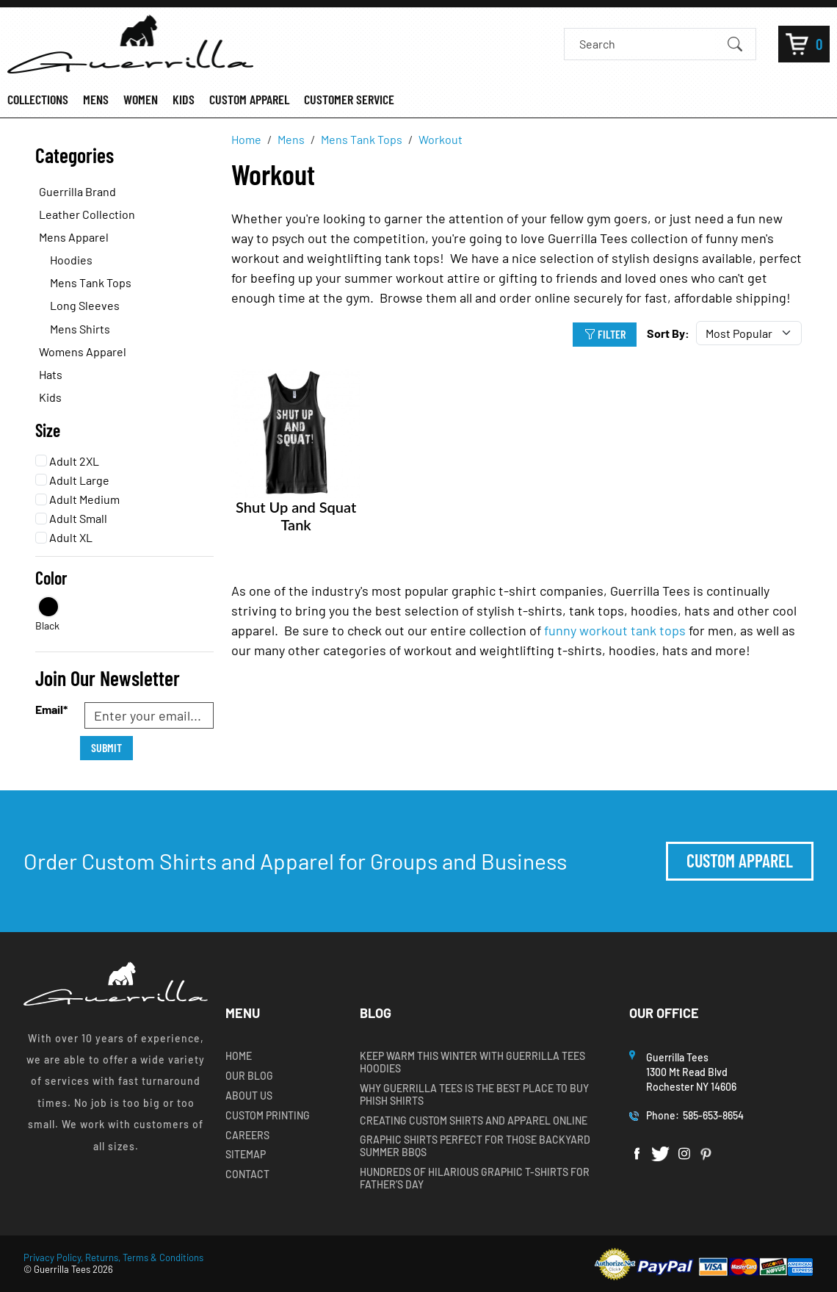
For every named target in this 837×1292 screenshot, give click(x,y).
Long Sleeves (85, 305)
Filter (605, 334)
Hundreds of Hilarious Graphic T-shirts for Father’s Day (475, 1178)
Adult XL (64, 537)
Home (238, 1056)
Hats (50, 374)
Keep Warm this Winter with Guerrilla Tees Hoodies (472, 1062)
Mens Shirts (80, 329)
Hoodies (71, 260)
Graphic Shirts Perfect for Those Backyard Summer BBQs (475, 1146)
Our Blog (249, 1076)
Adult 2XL (67, 461)
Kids (50, 397)
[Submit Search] (735, 43)
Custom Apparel (739, 860)
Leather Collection (87, 214)
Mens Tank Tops (90, 282)
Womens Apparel (82, 351)
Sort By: (668, 333)
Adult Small (71, 518)
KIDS (184, 99)
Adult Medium (77, 499)
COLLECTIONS (37, 99)
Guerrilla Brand (77, 191)
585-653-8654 (713, 1115)
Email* (51, 709)
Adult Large (72, 480)
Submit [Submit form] (106, 747)
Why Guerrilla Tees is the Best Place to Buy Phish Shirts (474, 1095)
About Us (248, 1096)
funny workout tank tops (615, 630)
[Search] (647, 43)
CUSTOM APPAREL (249, 99)
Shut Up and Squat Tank (296, 515)
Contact (247, 1174)
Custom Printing (267, 1116)
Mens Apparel (74, 237)
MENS (96, 99)
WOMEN (140, 99)
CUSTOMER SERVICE (349, 99)
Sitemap (245, 1155)
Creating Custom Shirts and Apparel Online (473, 1121)
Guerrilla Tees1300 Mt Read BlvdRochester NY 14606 (692, 1071)
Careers (247, 1135)
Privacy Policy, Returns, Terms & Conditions (113, 1257)
